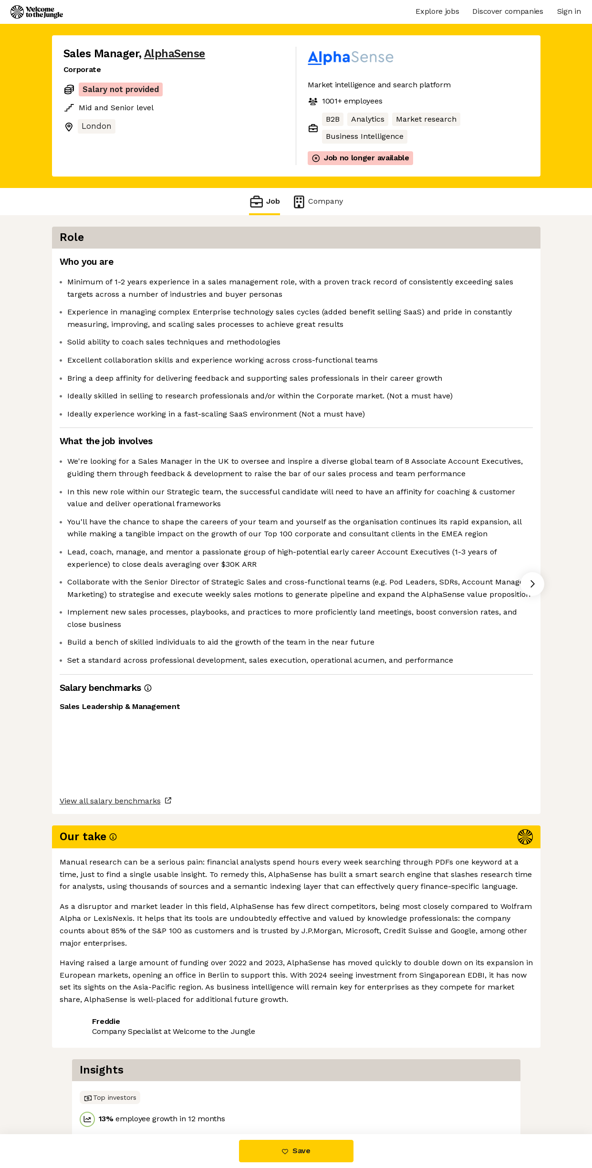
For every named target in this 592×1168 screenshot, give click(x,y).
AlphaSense (174, 53)
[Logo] (36, 12)
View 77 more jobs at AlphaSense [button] (191, 1093)
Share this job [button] (90, 1093)
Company (317, 201)
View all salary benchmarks (110, 1057)
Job (264, 201)
